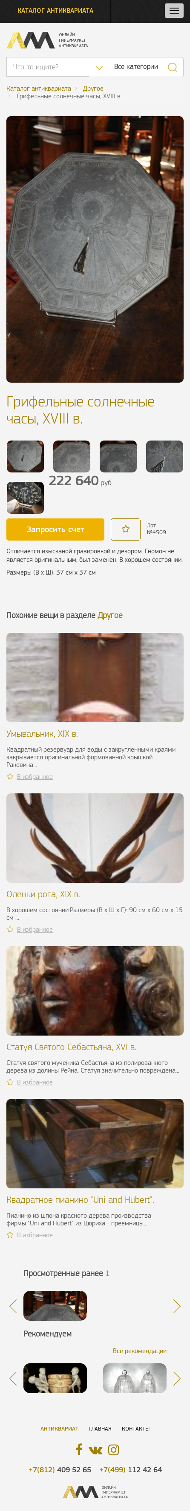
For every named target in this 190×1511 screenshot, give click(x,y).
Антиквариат (59, 1428)
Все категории (136, 67)
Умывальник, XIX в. (42, 733)
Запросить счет (55, 529)
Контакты (136, 1428)
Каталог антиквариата (55, 10)
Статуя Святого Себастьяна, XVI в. (71, 1047)
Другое (110, 615)
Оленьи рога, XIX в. (43, 894)
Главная (100, 1428)
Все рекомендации (140, 1350)
